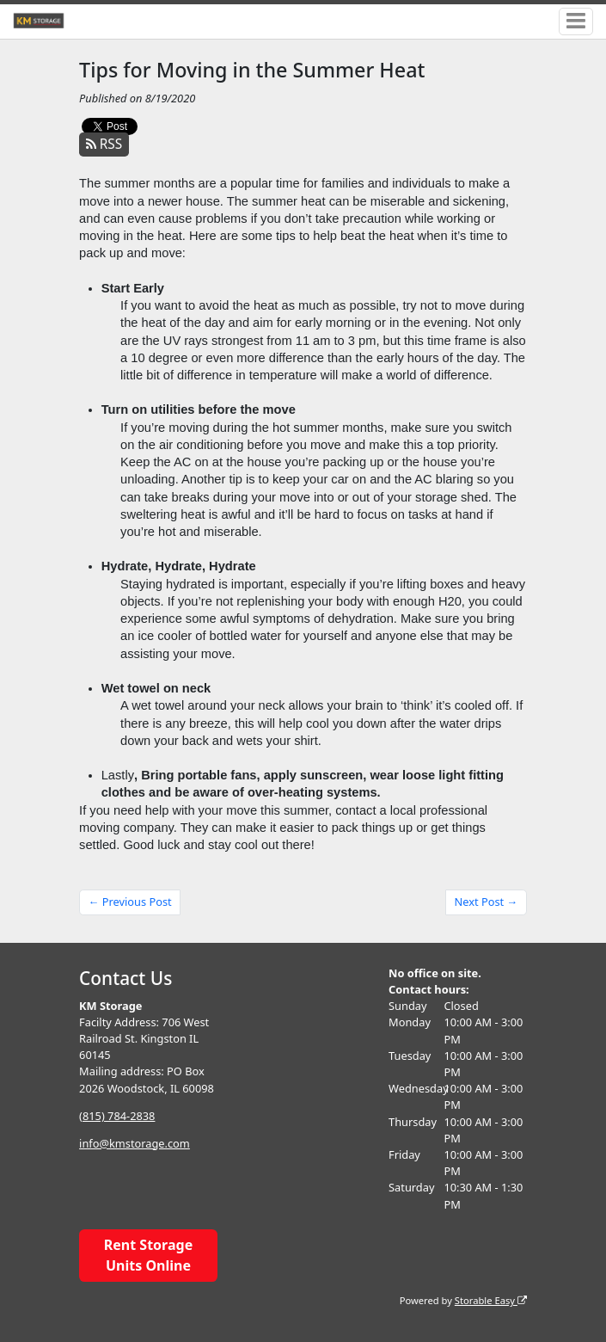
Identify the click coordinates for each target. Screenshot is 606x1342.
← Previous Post (130, 901)
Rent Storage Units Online (148, 1255)
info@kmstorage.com (134, 1143)
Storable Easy (491, 1300)
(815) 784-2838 (117, 1115)
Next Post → (486, 901)
